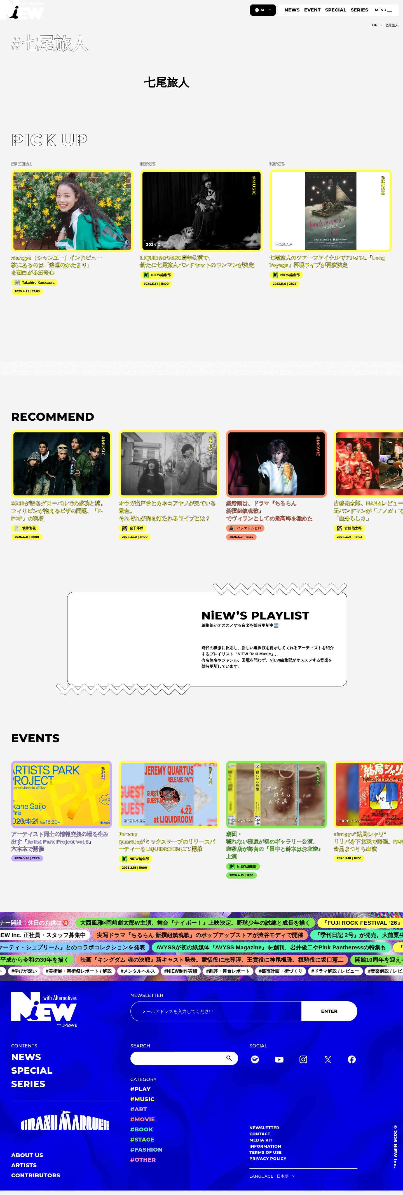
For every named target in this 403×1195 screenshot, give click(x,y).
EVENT (312, 10)
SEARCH (140, 1046)
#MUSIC (142, 1099)
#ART (138, 1109)
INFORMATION (265, 1146)
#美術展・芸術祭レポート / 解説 (83, 971)
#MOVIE (142, 1119)
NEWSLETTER (146, 995)
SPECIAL (335, 10)
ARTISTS (24, 1165)
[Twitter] (327, 1060)
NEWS (292, 10)
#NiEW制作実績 (185, 971)
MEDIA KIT (261, 1140)
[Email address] (215, 1011)
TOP (374, 25)
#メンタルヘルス (142, 971)
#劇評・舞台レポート (232, 971)
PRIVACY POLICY (267, 1158)
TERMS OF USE (265, 1152)
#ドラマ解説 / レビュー (339, 971)
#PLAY (140, 1089)
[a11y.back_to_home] (23, 12)
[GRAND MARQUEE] (65, 1120)
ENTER (329, 1011)
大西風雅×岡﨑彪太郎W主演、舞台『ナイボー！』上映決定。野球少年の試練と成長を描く (203, 923)
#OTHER (143, 1159)
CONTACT (259, 1133)
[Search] (184, 1058)
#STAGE (142, 1139)
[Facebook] (351, 1060)
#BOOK (141, 1129)
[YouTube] (279, 1060)
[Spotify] (255, 1060)
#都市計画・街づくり (285, 971)
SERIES (359, 10)
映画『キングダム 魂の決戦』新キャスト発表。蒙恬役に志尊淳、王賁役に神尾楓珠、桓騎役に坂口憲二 (216, 960)
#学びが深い (28, 971)
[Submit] (229, 1058)
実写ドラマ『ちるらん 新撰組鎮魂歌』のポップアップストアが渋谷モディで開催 (207, 935)
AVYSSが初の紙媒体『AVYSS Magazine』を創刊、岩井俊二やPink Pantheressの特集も (277, 947)
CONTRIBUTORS (35, 1175)
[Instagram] (303, 1060)
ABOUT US (27, 1155)
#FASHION (146, 1149)
